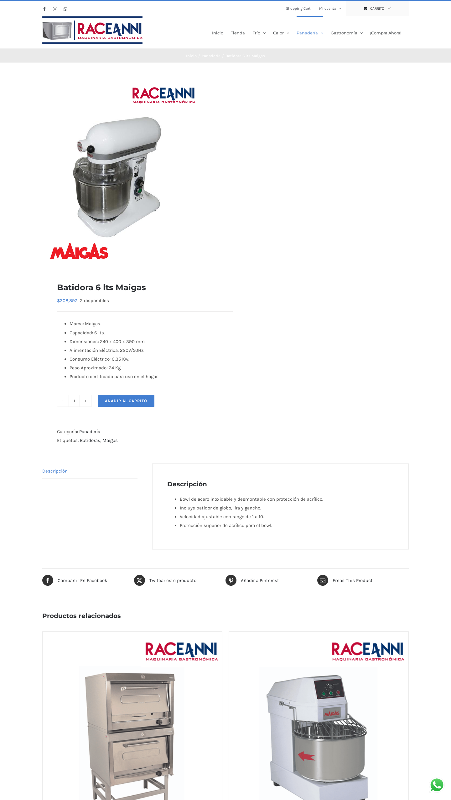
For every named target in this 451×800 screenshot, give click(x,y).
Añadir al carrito (126, 400)
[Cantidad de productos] (74, 400)
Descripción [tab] (55, 470)
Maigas (110, 440)
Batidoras (90, 440)
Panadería (89, 431)
